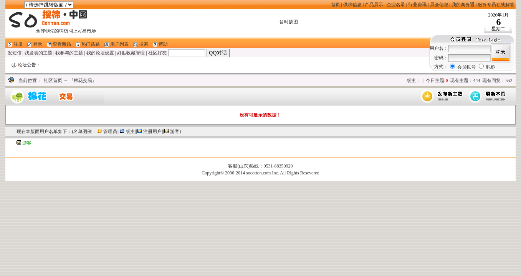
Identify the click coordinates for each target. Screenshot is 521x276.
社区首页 (53, 80)
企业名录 (396, 4)
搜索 (143, 44)
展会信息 (439, 4)
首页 (335, 4)
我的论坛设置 (100, 53)
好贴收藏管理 (131, 53)
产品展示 (374, 4)
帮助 (163, 44)
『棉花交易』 (83, 80)
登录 (37, 44)
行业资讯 (417, 4)
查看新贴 (62, 44)
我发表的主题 (38, 53)
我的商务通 (463, 4)
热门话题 (90, 44)
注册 (18, 44)
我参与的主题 (69, 53)
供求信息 (352, 4)
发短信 (15, 53)
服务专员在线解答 (496, 4)
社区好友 (157, 53)
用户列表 (119, 44)
